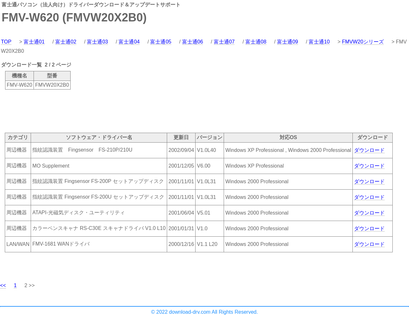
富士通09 (287, 41)
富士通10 (319, 41)
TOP (6, 41)
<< (3, 285)
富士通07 (224, 41)
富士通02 (65, 41)
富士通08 (255, 41)
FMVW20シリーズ (363, 41)
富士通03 (97, 41)
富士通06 (192, 41)
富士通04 (129, 41)
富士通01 (34, 41)
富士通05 (160, 41)
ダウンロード (369, 150)
